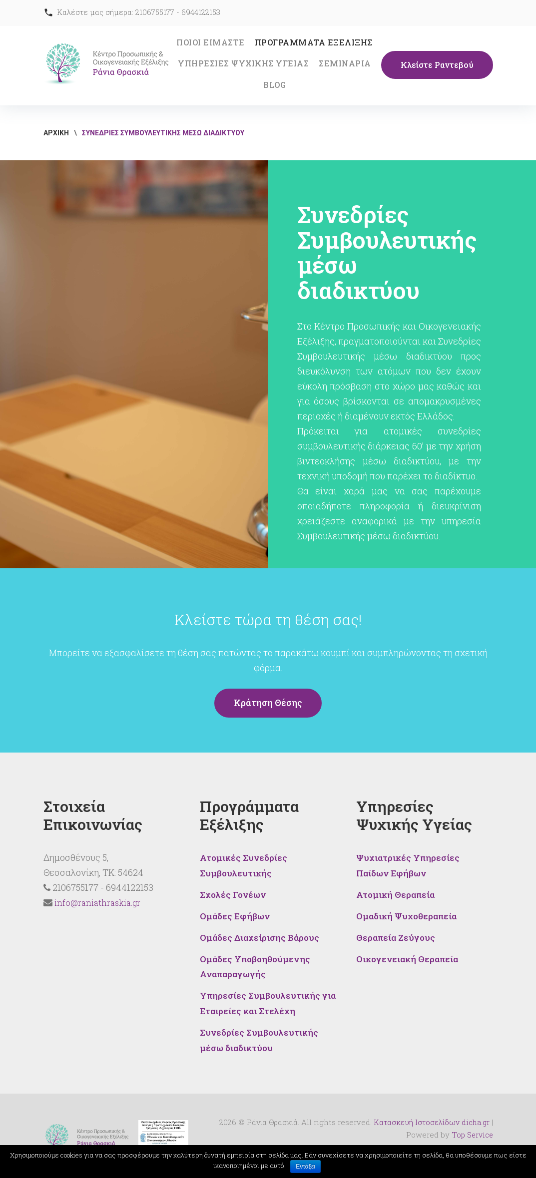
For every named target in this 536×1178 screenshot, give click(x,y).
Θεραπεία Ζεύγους (397, 935)
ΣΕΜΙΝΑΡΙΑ (345, 63)
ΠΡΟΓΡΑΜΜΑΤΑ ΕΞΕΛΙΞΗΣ (314, 42)
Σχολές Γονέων (234, 893)
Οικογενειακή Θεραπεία (409, 956)
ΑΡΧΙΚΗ (56, 133)
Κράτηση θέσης (268, 703)
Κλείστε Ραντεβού (437, 65)
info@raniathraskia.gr (97, 902)
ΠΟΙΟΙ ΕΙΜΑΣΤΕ (210, 42)
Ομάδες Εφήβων (236, 914)
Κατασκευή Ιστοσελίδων (415, 1117)
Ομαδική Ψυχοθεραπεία (408, 914)
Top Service (471, 1130)
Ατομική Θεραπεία (397, 893)
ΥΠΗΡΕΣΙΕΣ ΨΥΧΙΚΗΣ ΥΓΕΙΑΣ (243, 63)
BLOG (274, 84)
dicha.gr (475, 1117)
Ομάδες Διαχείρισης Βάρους (261, 935)
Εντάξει (306, 1166)
